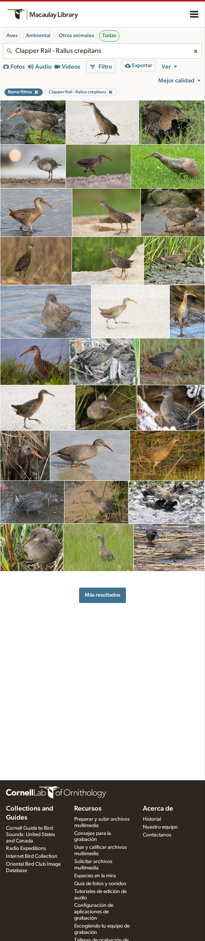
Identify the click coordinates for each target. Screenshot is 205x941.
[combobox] (102, 50)
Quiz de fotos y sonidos (100, 883)
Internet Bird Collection (31, 856)
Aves (12, 35)
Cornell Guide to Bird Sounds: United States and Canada (30, 835)
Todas (109, 35)
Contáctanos (157, 835)
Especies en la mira (95, 875)
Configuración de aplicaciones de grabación (93, 912)
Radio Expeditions (26, 848)
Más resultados (102, 595)
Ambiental (38, 35)
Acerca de (158, 808)
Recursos (88, 808)
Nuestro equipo (160, 827)
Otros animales (76, 35)
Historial (152, 819)
